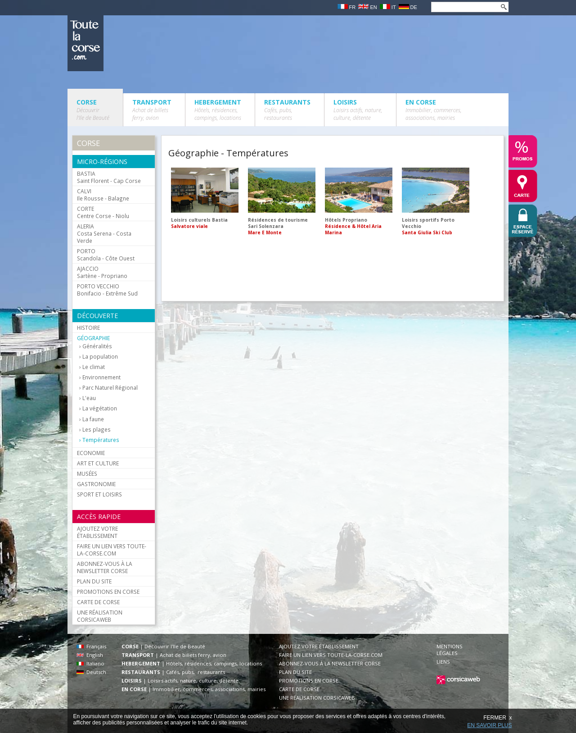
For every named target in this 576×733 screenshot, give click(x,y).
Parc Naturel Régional (110, 388)
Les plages (96, 430)
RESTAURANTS (287, 110)
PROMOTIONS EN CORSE (108, 591)
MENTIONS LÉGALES (449, 649)
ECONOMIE (91, 452)
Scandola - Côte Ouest (106, 254)
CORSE (92, 110)
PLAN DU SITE (94, 581)
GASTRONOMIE (96, 483)
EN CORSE (433, 110)
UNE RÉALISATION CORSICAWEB (99, 616)
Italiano (90, 663)
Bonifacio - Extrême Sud (107, 289)
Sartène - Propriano (102, 272)
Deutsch (91, 672)
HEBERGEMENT (217, 110)
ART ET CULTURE (98, 463)
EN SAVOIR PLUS (489, 725)
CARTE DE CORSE (98, 602)
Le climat (93, 367)
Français (91, 646)
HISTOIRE (88, 327)
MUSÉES (87, 473)
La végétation (99, 408)
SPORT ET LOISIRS (99, 494)
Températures (100, 440)
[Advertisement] (332, 270)
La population (100, 357)
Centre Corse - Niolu (103, 212)
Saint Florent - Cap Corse (109, 177)
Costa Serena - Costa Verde (104, 233)
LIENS (443, 661)
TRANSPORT (151, 110)
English (89, 654)
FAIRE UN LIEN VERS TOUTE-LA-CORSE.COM (111, 549)
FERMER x (497, 718)
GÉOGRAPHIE (93, 337)
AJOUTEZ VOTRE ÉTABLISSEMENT (97, 532)
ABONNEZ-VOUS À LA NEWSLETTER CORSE (104, 567)
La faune (93, 419)
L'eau (89, 398)
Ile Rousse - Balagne (103, 194)
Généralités (97, 346)
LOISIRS (357, 110)
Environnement (101, 377)
